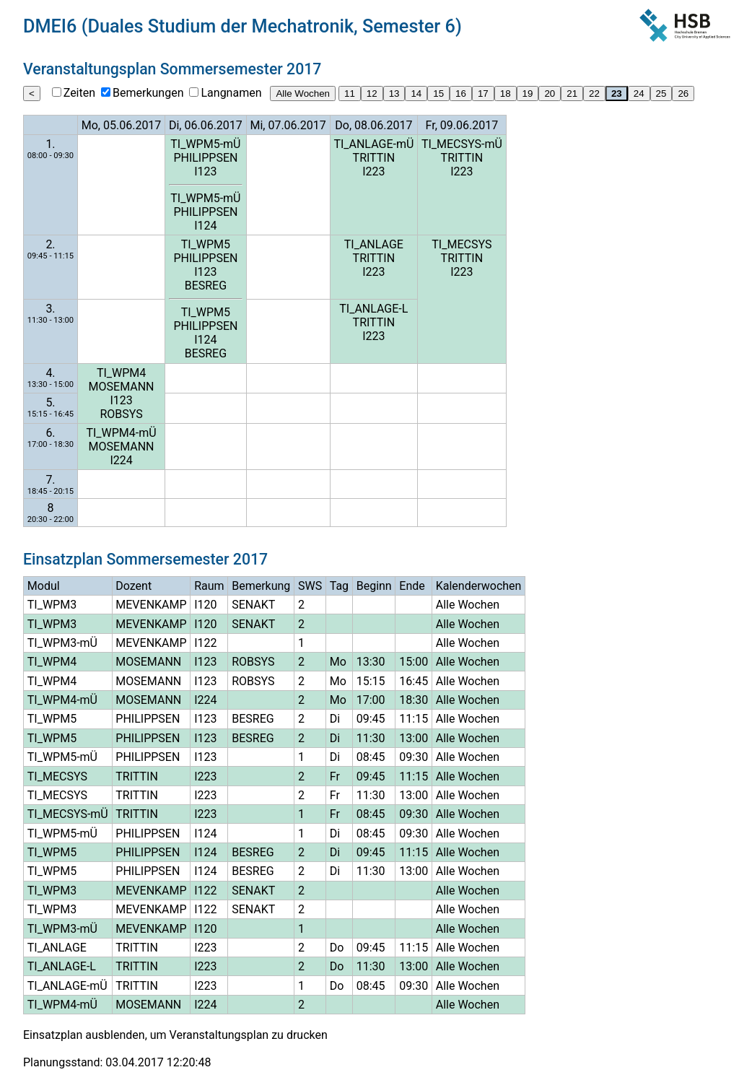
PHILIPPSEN (205, 158)
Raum (209, 586)
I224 (121, 460)
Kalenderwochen (479, 586)
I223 (373, 171)
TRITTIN (374, 158)
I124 (205, 225)
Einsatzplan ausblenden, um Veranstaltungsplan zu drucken (175, 1035)
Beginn (374, 586)
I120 (205, 605)
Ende (411, 586)
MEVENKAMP (150, 605)
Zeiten (79, 93)
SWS (310, 586)
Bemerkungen (148, 93)
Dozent (133, 586)
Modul (43, 586)
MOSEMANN (121, 386)
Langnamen (231, 93)
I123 (205, 171)
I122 (205, 643)
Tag (339, 586)
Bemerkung (261, 586)
